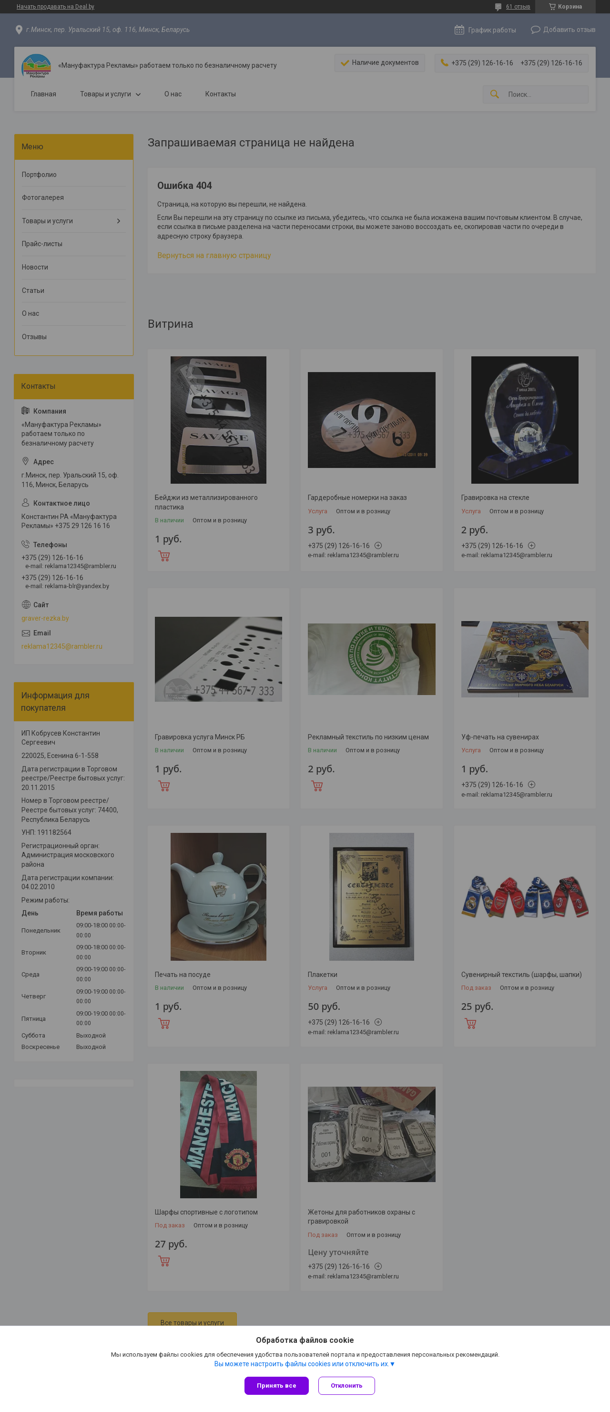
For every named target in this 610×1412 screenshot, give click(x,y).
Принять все (276, 1385)
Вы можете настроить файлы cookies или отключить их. (301, 1364)
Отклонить (347, 1385)
